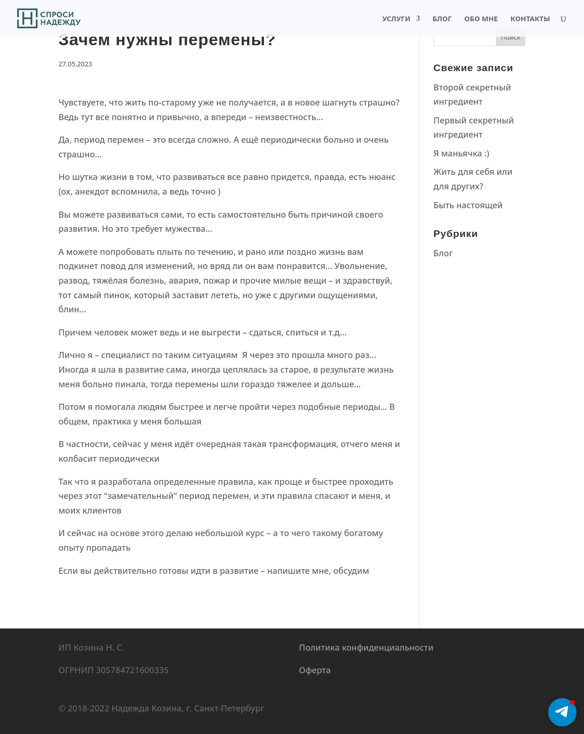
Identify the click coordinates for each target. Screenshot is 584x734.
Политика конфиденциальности (366, 647)
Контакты (530, 19)
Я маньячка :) (461, 153)
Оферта (314, 670)
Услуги (396, 19)
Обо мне (481, 19)
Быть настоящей (468, 205)
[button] (562, 712)
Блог (442, 19)
